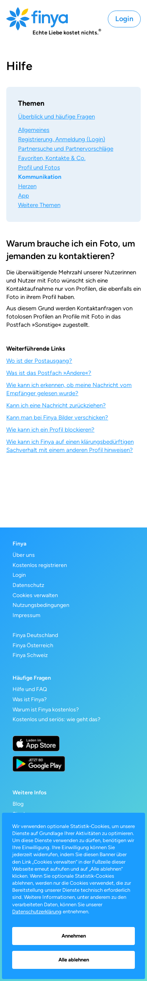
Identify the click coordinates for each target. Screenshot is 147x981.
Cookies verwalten (35, 595)
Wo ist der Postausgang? (39, 360)
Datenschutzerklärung (37, 911)
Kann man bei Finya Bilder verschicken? (57, 417)
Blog (18, 804)
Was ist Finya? (30, 699)
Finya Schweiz (30, 655)
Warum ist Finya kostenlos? (46, 709)
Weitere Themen (39, 205)
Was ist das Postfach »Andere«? (48, 372)
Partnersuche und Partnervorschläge (65, 148)
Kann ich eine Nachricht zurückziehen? (56, 405)
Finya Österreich (33, 645)
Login (124, 18)
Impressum (26, 615)
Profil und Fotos (39, 167)
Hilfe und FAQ (30, 689)
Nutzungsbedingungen (41, 605)
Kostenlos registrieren (40, 565)
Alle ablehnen (73, 960)
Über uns (24, 555)
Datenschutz (28, 585)
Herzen (27, 186)
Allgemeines (33, 129)
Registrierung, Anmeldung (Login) (61, 139)
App (23, 195)
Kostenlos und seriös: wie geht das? (56, 719)
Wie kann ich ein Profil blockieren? (50, 429)
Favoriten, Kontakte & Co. (51, 158)
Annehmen (74, 936)
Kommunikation (40, 176)
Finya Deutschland (35, 635)
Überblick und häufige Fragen (56, 116)
